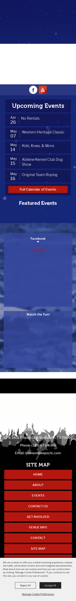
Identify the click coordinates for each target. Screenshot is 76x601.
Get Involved (38, 517)
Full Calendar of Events (38, 189)
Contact (38, 538)
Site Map (38, 549)
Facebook (38, 238)
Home (38, 474)
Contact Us (38, 506)
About (38, 485)
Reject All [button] (25, 585)
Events (38, 495)
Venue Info (38, 527)
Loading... (38, 249)
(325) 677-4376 (43, 445)
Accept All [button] (50, 585)
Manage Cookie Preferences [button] (38, 594)
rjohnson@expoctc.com (43, 453)
